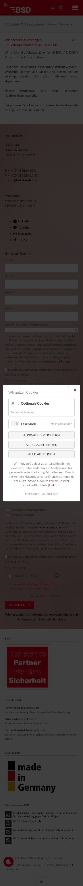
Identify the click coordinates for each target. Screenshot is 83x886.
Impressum (32, 493)
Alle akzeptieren (41, 445)
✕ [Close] (74, 390)
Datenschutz (50, 493)
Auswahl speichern (41, 435)
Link (52, 485)
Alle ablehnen (41, 454)
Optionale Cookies (35, 403)
